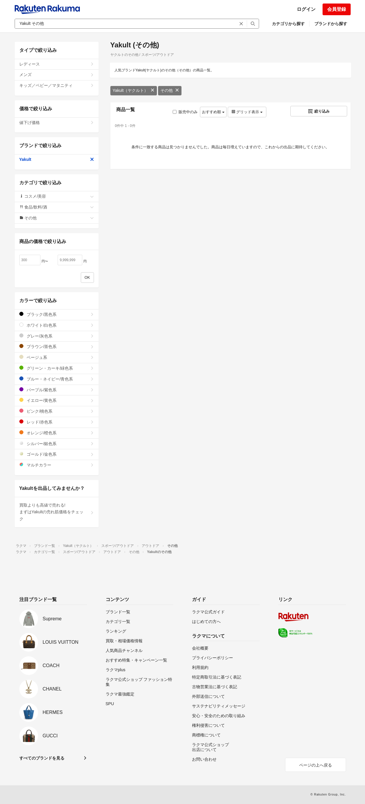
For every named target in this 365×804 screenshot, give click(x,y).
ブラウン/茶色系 (56, 346)
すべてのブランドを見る (41, 758)
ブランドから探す (330, 23)
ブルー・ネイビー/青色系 (56, 378)
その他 (169, 90)
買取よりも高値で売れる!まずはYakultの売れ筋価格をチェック (56, 512)
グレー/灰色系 (56, 335)
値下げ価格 (56, 122)
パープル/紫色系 (56, 389)
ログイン (306, 9)
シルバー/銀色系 (56, 443)
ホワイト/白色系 (56, 325)
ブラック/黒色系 (56, 314)
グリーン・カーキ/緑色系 (56, 368)
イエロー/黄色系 (56, 400)
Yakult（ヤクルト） (134, 90)
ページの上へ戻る (315, 765)
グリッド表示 (247, 112)
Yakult (56, 159)
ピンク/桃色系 (56, 411)
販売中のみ (185, 112)
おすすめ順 (213, 112)
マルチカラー (56, 464)
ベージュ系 (56, 357)
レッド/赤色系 (56, 421)
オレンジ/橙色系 (56, 432)
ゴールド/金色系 (56, 454)
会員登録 (336, 9)
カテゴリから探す (288, 23)
